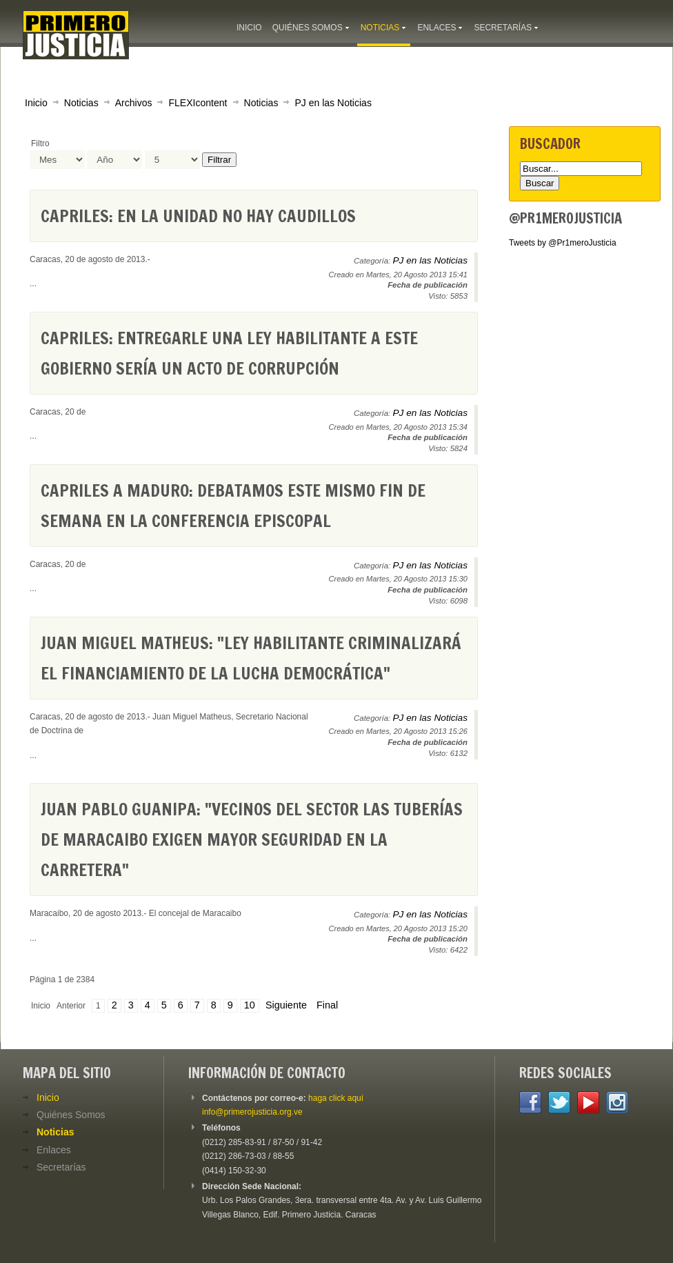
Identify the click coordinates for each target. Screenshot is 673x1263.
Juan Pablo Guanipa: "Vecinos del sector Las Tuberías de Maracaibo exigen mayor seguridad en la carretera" (252, 839)
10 (249, 1005)
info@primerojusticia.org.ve (252, 1112)
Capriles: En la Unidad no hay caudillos (198, 215)
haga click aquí (335, 1098)
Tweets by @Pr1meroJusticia (562, 243)
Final (327, 1005)
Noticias (81, 102)
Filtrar (219, 160)
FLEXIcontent (197, 102)
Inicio (36, 102)
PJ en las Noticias (333, 102)
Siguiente (286, 1005)
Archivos (133, 102)
